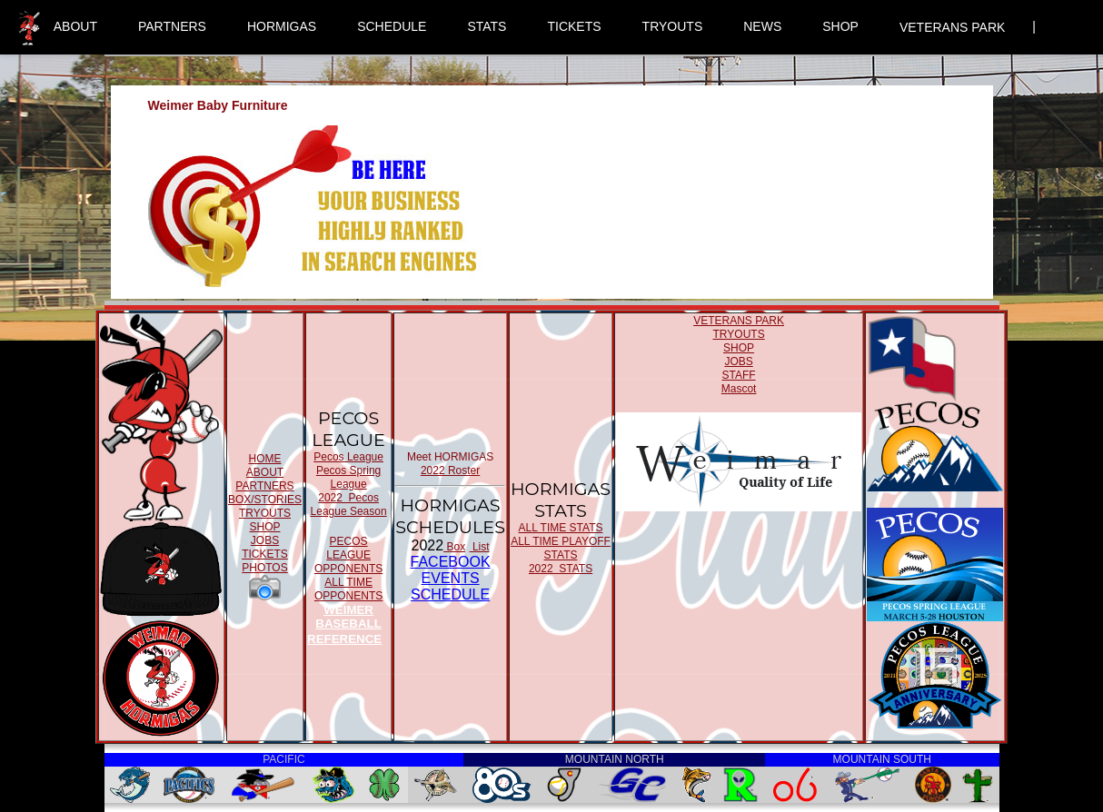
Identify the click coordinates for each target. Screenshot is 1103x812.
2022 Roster (450, 470)
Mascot (739, 388)
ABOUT (75, 26)
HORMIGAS (281, 26)
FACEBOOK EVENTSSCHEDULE (451, 578)
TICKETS (574, 26)
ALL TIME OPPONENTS (348, 589)
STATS (486, 26)
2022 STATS (560, 568)
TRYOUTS (672, 26)
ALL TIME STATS (561, 527)
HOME (264, 458)
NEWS (762, 26)
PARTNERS (172, 26)
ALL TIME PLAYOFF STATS (561, 548)
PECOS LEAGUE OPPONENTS (348, 555)
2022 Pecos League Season (349, 504)
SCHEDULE (391, 26)
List (480, 546)
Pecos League (348, 457)
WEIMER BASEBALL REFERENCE (344, 624)
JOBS (265, 540)
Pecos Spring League (348, 477)
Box (454, 546)
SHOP (840, 26)
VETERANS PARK (952, 27)
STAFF (739, 375)
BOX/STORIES (265, 499)
